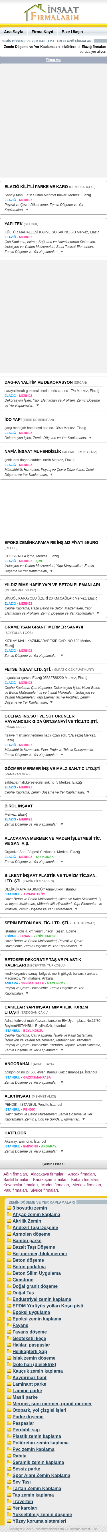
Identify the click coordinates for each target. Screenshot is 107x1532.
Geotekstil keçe (29, 1338)
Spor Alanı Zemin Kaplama (41, 1475)
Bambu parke (27, 1240)
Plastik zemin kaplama (37, 1436)
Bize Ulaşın (72, 31)
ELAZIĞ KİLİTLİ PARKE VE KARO (36, 186)
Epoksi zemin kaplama (37, 1318)
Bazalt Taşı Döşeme (34, 1247)
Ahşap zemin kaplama (36, 1214)
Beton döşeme (28, 1260)
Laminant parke (29, 1384)
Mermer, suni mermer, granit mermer (52, 1403)
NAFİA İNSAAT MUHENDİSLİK (33, 451)
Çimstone (23, 1279)
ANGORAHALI (18, 1064)
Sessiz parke (26, 1468)
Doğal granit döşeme (35, 1286)
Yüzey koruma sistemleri (39, 1521)
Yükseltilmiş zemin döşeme (42, 1514)
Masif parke (25, 1397)
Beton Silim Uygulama (37, 1273)
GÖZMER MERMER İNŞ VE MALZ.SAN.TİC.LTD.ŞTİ (52, 768)
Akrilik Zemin (27, 1221)
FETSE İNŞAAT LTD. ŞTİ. (28, 669)
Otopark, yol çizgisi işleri (39, 1410)
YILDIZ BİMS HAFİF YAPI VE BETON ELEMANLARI (52, 585)
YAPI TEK (14, 223)
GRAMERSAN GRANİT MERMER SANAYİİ (44, 627)
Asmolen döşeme (31, 1234)
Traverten (23, 1501)
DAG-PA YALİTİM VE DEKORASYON (39, 382)
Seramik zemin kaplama (38, 1462)
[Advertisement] (53, 123)
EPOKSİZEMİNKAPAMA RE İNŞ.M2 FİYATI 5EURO (51, 542)
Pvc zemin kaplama (33, 1449)
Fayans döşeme (30, 1332)
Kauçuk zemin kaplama (38, 1371)
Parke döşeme (28, 1416)
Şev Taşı (22, 1482)
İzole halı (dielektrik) (34, 1364)
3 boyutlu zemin (30, 1208)
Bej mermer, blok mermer (40, 1253)
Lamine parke (27, 1390)
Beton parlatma (29, 1266)
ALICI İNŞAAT (18, 1096)
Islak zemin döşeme (34, 1358)
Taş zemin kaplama (33, 1495)
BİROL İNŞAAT (19, 806)
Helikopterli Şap (30, 1351)
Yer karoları (25, 1508)
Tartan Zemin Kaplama (37, 1488)
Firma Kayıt (42, 31)
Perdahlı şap (26, 1429)
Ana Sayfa (13, 31)
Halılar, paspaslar (31, 1345)
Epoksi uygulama (31, 1312)
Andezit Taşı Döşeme (35, 1227)
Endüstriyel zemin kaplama (42, 1299)
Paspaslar (23, 1423)
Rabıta (20, 1455)
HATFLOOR (16, 1133)
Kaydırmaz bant (30, 1377)
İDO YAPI (13, 419)
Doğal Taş (23, 1292)
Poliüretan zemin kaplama (41, 1442)
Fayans (20, 1325)
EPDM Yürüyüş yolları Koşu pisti (48, 1305)
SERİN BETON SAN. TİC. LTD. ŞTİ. (37, 923)
